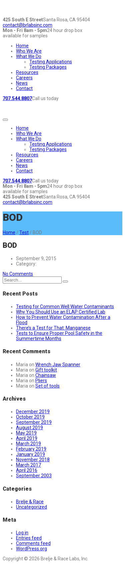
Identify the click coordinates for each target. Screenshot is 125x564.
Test (24, 232)
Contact (24, 88)
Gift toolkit (46, 370)
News (22, 83)
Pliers (41, 380)
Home (22, 45)
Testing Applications (50, 61)
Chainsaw (45, 375)
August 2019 (29, 427)
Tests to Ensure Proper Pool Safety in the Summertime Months (59, 336)
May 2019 (26, 433)
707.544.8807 (17, 98)
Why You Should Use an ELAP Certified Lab (60, 312)
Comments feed (33, 543)
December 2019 (33, 411)
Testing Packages (48, 67)
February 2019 (31, 449)
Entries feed (29, 538)
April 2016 (26, 470)
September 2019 (34, 422)
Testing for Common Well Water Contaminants (65, 306)
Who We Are (29, 51)
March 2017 (28, 465)
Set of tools (47, 386)
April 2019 (26, 438)
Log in (22, 532)
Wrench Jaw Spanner (57, 364)
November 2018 (33, 459)
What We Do (28, 56)
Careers (24, 77)
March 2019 (28, 443)
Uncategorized (31, 507)
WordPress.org (31, 548)
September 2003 (34, 475)
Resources (27, 72)
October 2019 (30, 417)
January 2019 (30, 454)
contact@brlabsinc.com (27, 25)
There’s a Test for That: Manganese (53, 328)
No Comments (18, 273)
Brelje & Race (30, 501)
